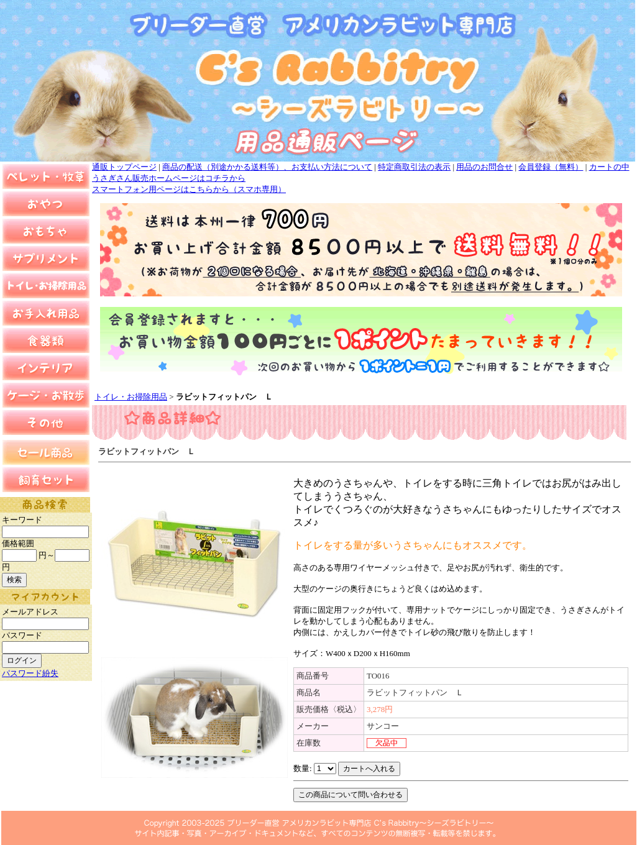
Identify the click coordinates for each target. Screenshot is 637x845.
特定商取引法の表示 (414, 166)
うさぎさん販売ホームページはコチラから (168, 178)
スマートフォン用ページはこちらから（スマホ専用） (189, 189)
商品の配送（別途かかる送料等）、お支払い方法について (267, 166)
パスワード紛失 (30, 673)
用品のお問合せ (484, 166)
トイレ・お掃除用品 (130, 396)
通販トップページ (124, 166)
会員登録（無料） (550, 166)
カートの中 (609, 166)
